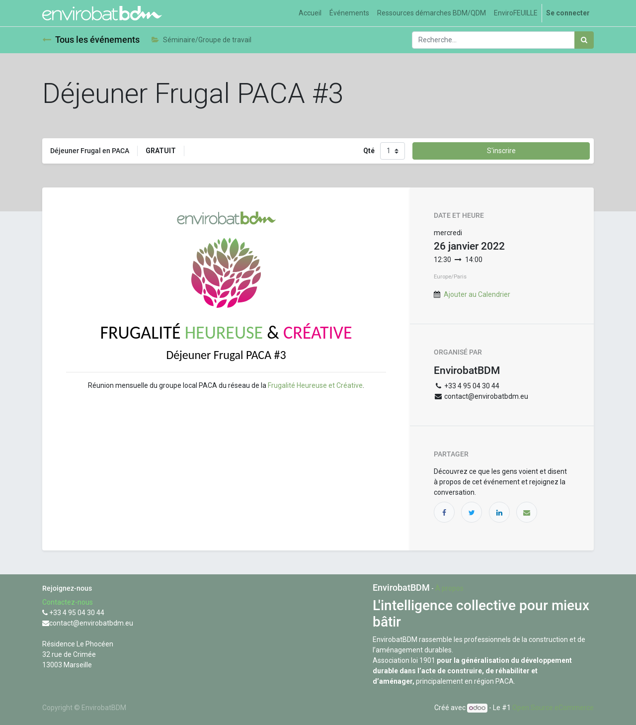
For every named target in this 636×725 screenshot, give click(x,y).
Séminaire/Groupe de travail (201, 40)
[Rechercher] (584, 40)
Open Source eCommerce (553, 708)
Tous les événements (91, 40)
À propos (449, 588)
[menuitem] (310, 13)
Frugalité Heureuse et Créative (315, 385)
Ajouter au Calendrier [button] (477, 294)
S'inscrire (501, 151)
